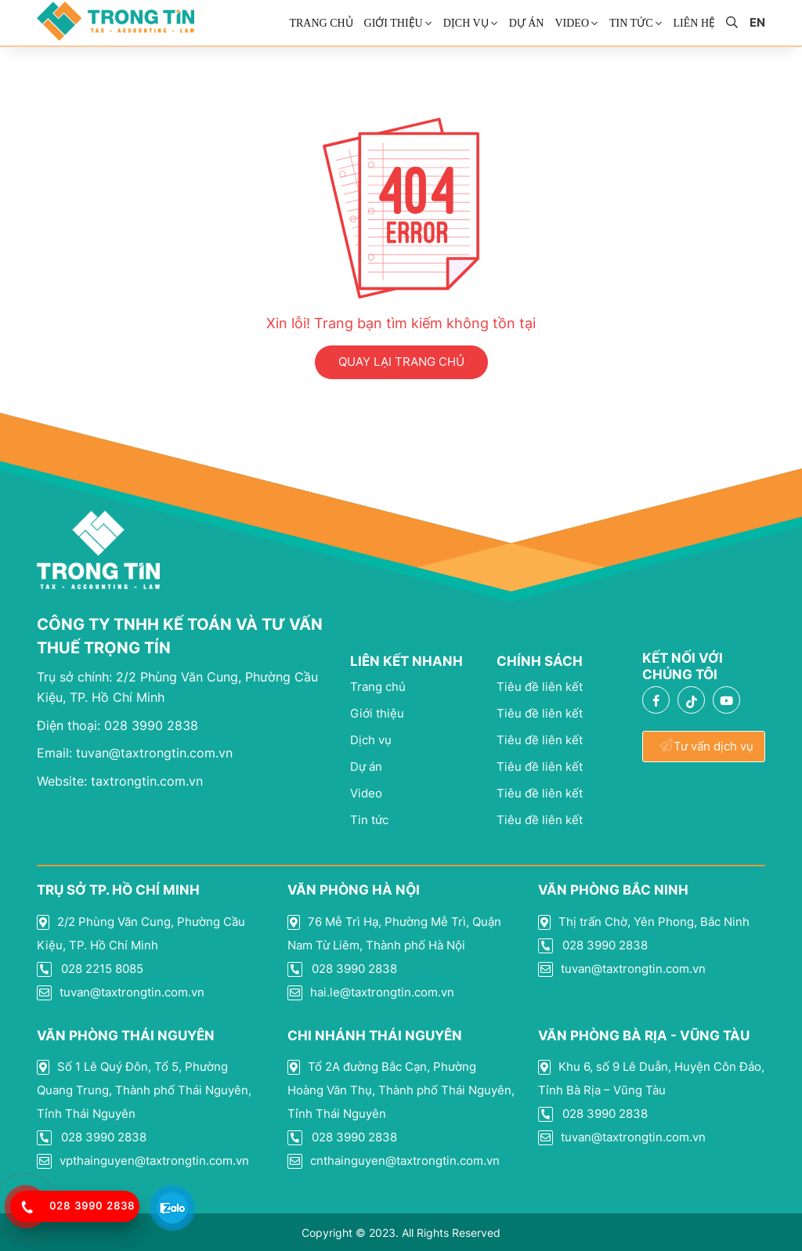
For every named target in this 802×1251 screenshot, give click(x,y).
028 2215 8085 (90, 969)
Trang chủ (320, 23)
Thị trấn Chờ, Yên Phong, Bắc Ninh (644, 922)
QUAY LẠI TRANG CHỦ (401, 361)
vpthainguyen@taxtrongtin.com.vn (143, 1161)
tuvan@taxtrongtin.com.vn (135, 753)
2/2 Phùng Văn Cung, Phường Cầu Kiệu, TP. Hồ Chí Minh (141, 933)
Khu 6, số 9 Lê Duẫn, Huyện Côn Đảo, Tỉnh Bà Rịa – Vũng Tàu (651, 1078)
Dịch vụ (466, 23)
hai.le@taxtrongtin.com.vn (370, 992)
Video (572, 23)
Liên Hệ (695, 23)
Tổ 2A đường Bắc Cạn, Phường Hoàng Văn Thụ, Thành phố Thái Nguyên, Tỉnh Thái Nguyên (401, 1090)
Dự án (526, 23)
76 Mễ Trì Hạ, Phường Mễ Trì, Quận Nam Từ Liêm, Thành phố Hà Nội (394, 933)
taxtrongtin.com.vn (120, 781)
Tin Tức (630, 23)
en (757, 23)
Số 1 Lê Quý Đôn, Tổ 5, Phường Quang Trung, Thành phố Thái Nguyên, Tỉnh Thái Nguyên (144, 1090)
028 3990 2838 (117, 725)
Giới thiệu (393, 23)
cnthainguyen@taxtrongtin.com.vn (393, 1161)
